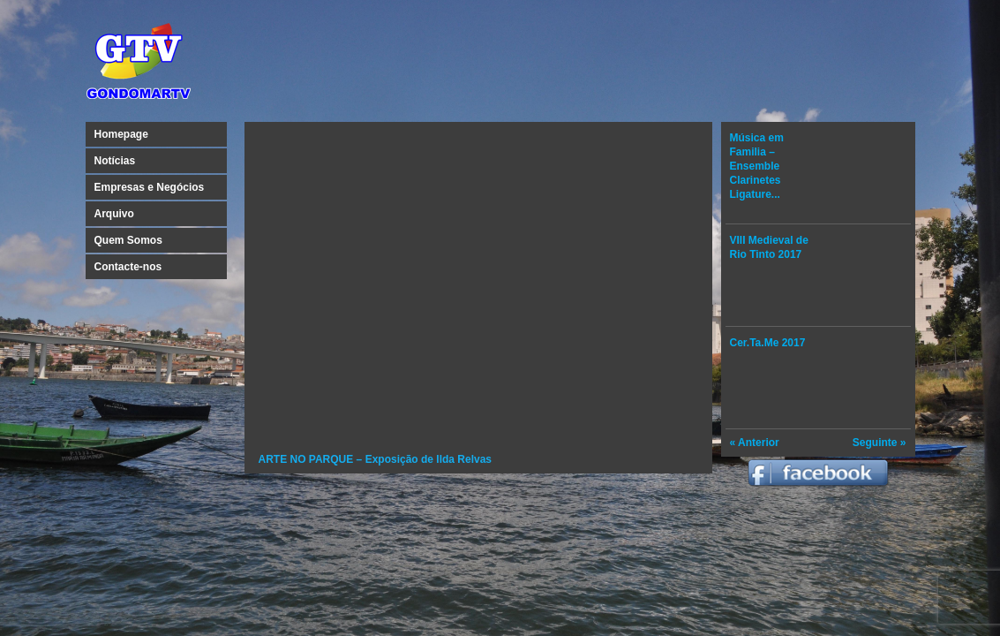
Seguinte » (879, 442)
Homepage (121, 134)
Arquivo (114, 214)
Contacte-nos (128, 267)
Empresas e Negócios (149, 187)
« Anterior (754, 442)
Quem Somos (128, 240)
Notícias (115, 161)
